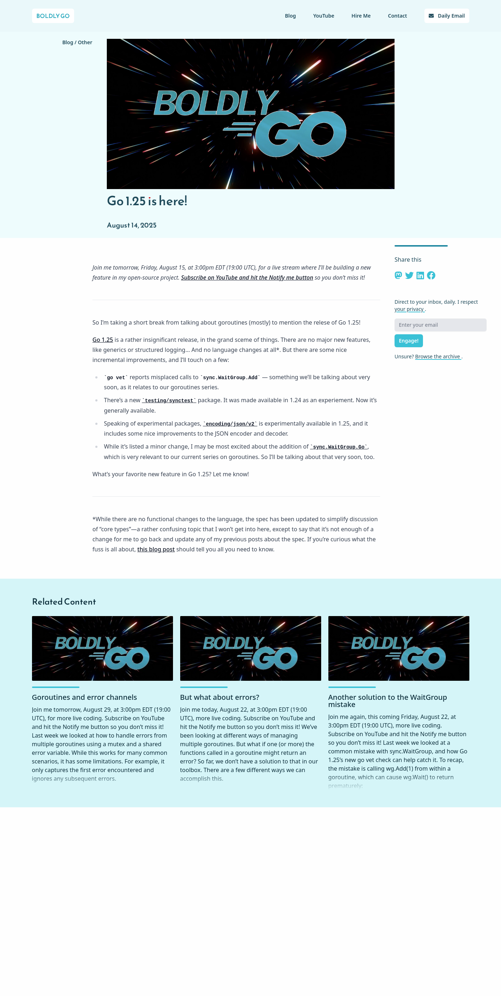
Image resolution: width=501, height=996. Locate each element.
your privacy (410, 309)
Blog (290, 15)
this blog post (156, 549)
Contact (397, 15)
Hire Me (360, 15)
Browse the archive (438, 356)
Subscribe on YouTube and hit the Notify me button (247, 277)
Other (85, 42)
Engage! (409, 340)
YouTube (323, 15)
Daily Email (447, 15)
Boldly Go (53, 16)
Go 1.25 (102, 340)
